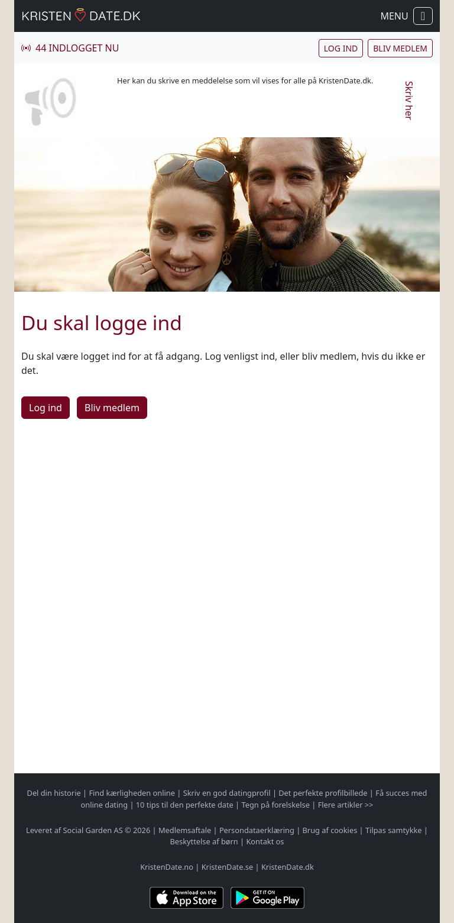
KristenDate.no (166, 866)
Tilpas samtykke (393, 830)
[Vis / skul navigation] (423, 16)
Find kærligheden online (132, 793)
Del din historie (54, 793)
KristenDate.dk (287, 866)
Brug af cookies (330, 830)
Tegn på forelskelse (275, 804)
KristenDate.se (228, 866)
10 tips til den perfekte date (185, 804)
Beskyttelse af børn (204, 841)
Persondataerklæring (256, 830)
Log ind (341, 48)
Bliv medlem (400, 48)
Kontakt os (265, 841)
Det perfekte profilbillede (322, 793)
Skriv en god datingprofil (227, 793)
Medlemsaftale (184, 830)
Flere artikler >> (346, 804)
